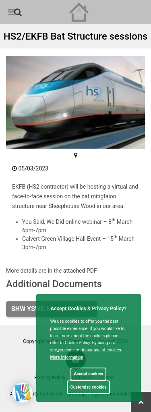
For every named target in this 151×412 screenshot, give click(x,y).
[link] (18, 12)
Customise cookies (88, 387)
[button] (18, 13)
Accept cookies (88, 373)
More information (67, 357)
